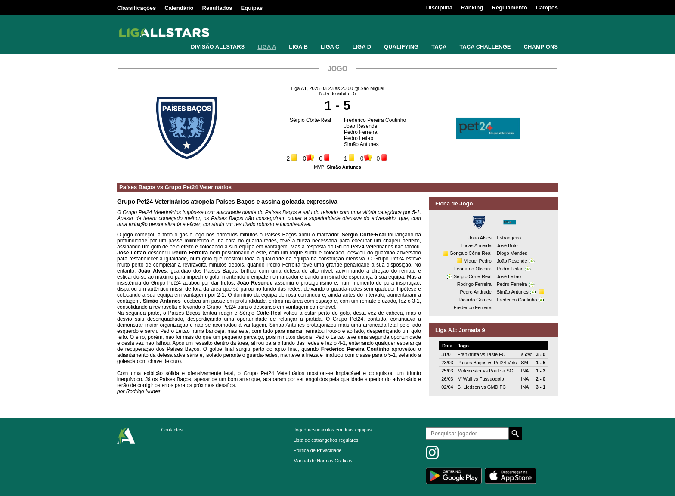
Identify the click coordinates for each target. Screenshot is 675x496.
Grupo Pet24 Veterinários (198, 187)
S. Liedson (469, 387)
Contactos (172, 429)
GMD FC (496, 387)
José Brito (507, 245)
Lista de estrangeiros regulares (326, 440)
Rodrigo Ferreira (474, 284)
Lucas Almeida (476, 245)
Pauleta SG (501, 370)
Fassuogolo (492, 378)
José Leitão (509, 276)
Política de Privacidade (318, 450)
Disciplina (439, 7)
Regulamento (509, 7)
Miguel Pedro (478, 261)
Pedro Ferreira (360, 132)
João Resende (360, 126)
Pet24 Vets (505, 362)
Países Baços (137, 187)
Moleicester (470, 370)
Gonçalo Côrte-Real (471, 253)
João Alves (480, 237)
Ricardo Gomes (474, 299)
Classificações (136, 8)
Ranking (472, 7)
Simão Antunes (361, 144)
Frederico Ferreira (473, 307)
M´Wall (465, 378)
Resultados (217, 8)
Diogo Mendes (512, 253)
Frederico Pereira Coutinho (375, 120)
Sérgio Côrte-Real (310, 120)
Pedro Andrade (475, 291)
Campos (547, 7)
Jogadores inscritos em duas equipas (333, 429)
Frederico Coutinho (517, 299)
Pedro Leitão (358, 138)
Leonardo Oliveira (473, 268)
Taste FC (495, 354)
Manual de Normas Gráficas (323, 460)
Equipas (252, 8)
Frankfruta (468, 354)
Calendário (178, 8)
